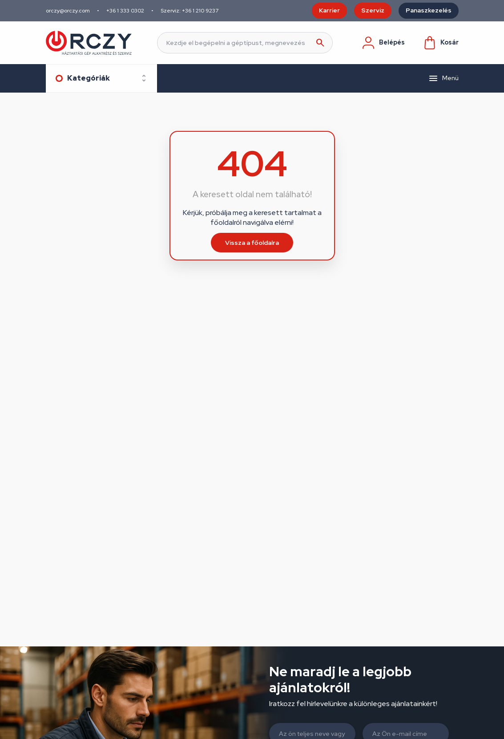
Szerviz (372, 10)
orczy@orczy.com (68, 10)
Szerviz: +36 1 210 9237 (189, 10)
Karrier (329, 10)
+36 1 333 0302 (125, 10)
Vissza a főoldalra (252, 243)
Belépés (383, 43)
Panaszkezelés (429, 10)
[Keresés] (245, 42)
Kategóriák (88, 78)
